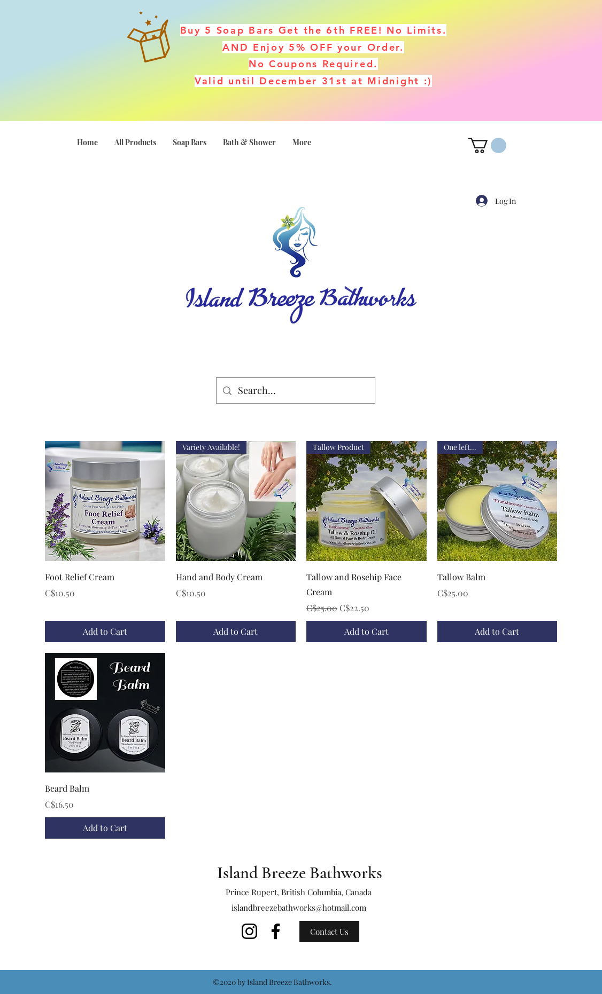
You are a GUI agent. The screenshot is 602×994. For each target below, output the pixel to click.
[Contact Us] (329, 931)
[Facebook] (275, 931)
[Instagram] (249, 931)
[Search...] (295, 391)
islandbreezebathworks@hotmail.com (298, 907)
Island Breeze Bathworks (299, 872)
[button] (487, 145)
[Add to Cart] (105, 631)
